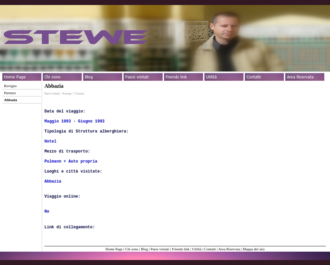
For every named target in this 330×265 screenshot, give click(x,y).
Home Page (114, 249)
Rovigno (10, 86)
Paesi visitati (160, 249)
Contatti (210, 249)
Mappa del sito (254, 249)
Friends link (180, 249)
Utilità (196, 249)
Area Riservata (229, 249)
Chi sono (131, 249)
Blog (144, 249)
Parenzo (10, 93)
